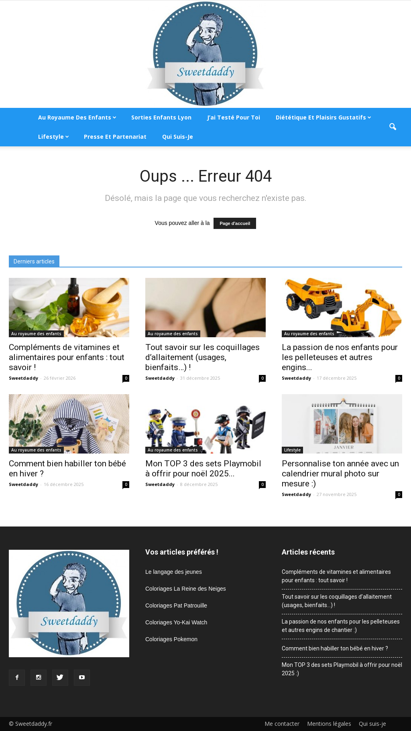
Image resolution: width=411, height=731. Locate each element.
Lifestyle (53, 136)
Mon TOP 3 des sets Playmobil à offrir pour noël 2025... (203, 468)
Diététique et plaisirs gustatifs (323, 117)
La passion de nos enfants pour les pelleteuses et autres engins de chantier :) (341, 625)
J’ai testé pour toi (233, 117)
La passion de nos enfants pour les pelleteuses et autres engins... (340, 357)
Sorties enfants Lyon (161, 117)
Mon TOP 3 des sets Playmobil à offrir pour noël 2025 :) (342, 669)
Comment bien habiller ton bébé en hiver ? (335, 648)
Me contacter (282, 723)
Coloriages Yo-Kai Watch (176, 622)
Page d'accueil (235, 223)
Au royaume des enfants (77, 117)
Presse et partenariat (115, 136)
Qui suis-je (177, 136)
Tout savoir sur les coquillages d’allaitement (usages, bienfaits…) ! (202, 357)
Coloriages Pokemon (171, 639)
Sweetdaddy (23, 378)
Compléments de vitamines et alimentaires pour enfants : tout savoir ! (66, 357)
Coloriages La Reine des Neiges (185, 588)
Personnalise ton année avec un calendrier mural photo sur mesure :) (340, 473)
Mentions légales (329, 723)
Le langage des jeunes (173, 572)
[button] (392, 127)
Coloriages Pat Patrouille (176, 605)
